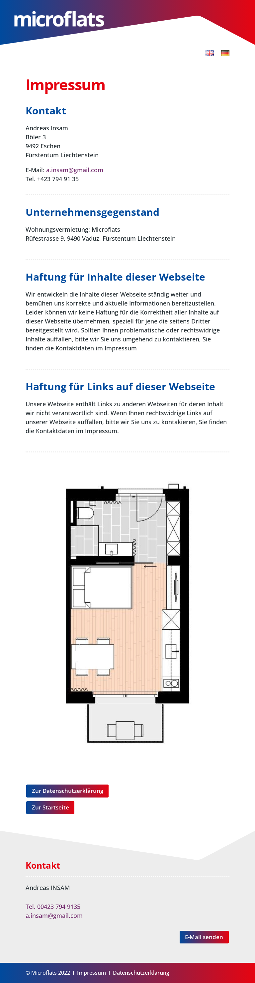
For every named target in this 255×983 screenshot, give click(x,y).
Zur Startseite (50, 807)
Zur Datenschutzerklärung (67, 791)
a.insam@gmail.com (74, 170)
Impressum (91, 973)
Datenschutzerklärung (141, 973)
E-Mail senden (204, 937)
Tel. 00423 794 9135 (53, 907)
